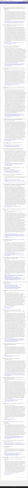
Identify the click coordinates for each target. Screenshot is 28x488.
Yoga (12, 473)
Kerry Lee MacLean (7, 447)
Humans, (12, 42)
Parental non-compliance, (7, 400)
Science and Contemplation (7, 255)
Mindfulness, (17, 355)
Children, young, (12, 253)
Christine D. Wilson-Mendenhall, (9, 47)
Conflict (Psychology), (21, 338)
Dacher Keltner (24, 69)
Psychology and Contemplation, (21, 254)
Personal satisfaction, (14, 84)
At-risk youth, (8, 21)
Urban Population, (13, 340)
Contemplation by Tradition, (15, 443)
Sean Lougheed (13, 120)
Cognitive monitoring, (21, 253)
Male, (23, 42)
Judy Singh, (19, 379)
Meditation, (8, 170)
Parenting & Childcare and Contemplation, (9, 146)
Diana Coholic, (6, 120)
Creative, (20, 21)
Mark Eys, (10, 120)
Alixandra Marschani (12, 169)
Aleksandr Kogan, (15, 69)
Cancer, (7, 473)
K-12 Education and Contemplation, (8, 279)
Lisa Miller (17, 292)
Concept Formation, (21, 63)
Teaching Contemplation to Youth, (15, 171)
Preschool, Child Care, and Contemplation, (16, 278)
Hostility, (16, 339)
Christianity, (11, 179)
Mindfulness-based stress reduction (9, 276)
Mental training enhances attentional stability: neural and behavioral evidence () (14, 209)
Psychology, (16, 275)
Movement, (23, 115)
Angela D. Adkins (7, 380)
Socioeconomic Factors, (7, 164)
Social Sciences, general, (12, 400)
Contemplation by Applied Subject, (8, 171)
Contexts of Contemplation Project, (8, 22)
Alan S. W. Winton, (23, 379)
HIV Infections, (10, 339)
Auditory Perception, (16, 234)
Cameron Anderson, (7, 149)
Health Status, (13, 339)
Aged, (9, 83)
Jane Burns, (15, 185)
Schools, (18, 275)
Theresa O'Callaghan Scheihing (8, 441)
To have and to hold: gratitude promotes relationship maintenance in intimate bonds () (14, 68)
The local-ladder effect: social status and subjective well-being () (13, 148)
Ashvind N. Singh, (11, 379)
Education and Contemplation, (22, 279)
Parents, (11, 473)
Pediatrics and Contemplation (8, 474)
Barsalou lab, (12, 63)
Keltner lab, (22, 42)
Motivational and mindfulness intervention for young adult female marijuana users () (14, 422)
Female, (10, 42)
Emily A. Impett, (11, 69)
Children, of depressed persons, (12, 373)
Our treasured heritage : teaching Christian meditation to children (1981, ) (14, 440)
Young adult (17, 84)
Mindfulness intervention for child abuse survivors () (12, 358)
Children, (6, 170)
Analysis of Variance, (8, 63)
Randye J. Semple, (7, 283)
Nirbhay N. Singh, (7, 379)
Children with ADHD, (13, 399)
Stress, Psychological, (9, 340)
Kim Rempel (6, 345)
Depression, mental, (22, 373)
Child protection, (12, 21)
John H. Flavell (6, 241)
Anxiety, (5, 373)
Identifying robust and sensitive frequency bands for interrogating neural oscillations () (14, 87)
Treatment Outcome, (14, 437)
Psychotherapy (16, 285)
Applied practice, (9, 355)
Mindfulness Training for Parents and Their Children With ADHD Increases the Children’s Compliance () (14, 378)
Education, (15, 180)
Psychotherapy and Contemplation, (8, 278)
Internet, (14, 42)
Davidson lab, (6, 114)
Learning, (21, 180)
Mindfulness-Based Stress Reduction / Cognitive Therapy (18, 22)
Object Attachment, (10, 84)
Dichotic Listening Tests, (17, 235)
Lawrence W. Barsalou (15, 47)
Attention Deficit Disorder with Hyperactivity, (9, 234)
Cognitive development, (16, 253)
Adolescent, (6, 83)
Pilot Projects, (6, 437)
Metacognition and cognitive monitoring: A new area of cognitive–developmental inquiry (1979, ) (14, 240)
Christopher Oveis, (19, 69)
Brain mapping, (16, 63)
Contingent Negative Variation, (8, 235)
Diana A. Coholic (7, 10)
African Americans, (17, 338)
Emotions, (8, 42)
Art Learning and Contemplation (8, 140)
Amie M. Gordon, (7, 69)
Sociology (17, 400)
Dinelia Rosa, (14, 292)
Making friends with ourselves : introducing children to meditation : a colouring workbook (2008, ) (14, 168)
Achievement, (6, 338)
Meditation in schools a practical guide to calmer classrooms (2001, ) (13, 174)
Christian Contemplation (22, 444)
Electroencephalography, (13, 114)
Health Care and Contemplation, (15, 279)
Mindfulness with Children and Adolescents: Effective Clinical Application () (14, 403)
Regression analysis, (10, 437)
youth (19, 355)
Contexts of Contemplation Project (8, 165)
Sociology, (20, 275)
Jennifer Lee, (6, 292)
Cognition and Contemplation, (15, 254)
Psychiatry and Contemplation (8, 419)
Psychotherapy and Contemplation (8, 356)
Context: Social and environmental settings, (9, 180)
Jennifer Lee (10, 283)
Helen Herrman (19, 185)
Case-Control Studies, (21, 234)
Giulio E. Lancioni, (16, 379)
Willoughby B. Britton (7, 423)
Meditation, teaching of (17, 170)
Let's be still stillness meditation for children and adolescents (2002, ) (13, 142)
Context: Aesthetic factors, (17, 21)
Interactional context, (18, 399)
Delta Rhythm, (9, 114)
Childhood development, (7, 253)
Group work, (23, 21)
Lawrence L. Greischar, (7, 211)
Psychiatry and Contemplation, (15, 277)
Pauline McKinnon (7, 143)
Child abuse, (8, 373)
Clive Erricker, (6, 175)
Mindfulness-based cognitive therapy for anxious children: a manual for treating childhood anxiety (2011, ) (15, 282)
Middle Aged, (6, 84)
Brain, (14, 63)
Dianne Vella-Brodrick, (11, 185)
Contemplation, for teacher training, (16, 179)
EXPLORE (24, 0)
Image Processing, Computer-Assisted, (13, 64)
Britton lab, (10, 436)
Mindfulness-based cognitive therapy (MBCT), (10, 275)
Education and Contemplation (17, 146)
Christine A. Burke (7, 259)
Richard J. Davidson (12, 211)
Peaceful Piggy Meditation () (8, 446)
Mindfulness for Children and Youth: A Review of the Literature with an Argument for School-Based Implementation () (14, 344)
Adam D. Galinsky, (16, 149)
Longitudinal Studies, (21, 163)
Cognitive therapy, (18, 373)
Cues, (6, 42)
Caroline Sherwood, (7, 169)
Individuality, (14, 115)
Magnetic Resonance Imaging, (20, 64)
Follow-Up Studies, (19, 436)
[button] (27, 1)
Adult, (5, 42)
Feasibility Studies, (13, 436)
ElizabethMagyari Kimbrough (8, 359)
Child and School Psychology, (8, 399)
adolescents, (6, 179)
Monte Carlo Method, (19, 115)
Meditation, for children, (12, 170)
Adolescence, (9, 338)
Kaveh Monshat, (7, 185)
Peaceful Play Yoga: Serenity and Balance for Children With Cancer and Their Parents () (14, 457)
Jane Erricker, (10, 175)
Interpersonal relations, (17, 42)
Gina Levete (13, 175)
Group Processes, (10, 163)
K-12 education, (18, 180)
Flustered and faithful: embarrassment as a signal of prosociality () (14, 24)
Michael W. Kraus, (12, 149)
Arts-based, (6, 21)
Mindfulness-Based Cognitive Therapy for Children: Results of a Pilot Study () (14, 291)
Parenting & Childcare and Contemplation (9, 401)
